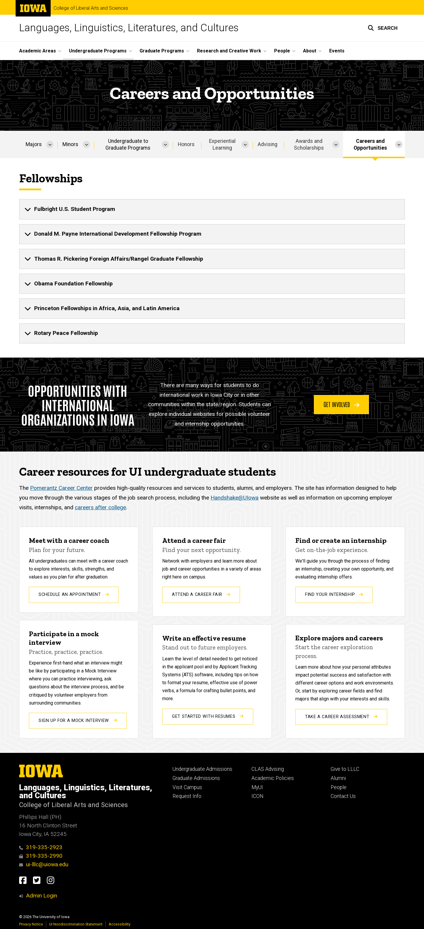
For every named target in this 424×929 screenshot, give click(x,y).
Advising (267, 144)
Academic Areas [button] (37, 51)
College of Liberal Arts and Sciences (91, 8)
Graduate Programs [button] (162, 51)
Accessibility (119, 924)
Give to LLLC (345, 769)
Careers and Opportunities (370, 144)
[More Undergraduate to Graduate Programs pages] (165, 144)
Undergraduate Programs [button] (98, 51)
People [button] (282, 51)
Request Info (187, 796)
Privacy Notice (31, 924)
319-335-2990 (40, 855)
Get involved (342, 404)
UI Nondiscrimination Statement (75, 924)
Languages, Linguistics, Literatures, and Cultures (128, 28)
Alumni (338, 778)
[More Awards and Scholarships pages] (336, 144)
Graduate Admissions (196, 778)
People (339, 787)
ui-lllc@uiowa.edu (43, 864)
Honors (186, 144)
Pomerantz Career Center (61, 488)
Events (336, 51)
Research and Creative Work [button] (229, 51)
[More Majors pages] (50, 144)
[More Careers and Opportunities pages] (399, 144)
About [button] (309, 51)
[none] (212, 209)
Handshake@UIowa (235, 497)
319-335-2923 (40, 847)
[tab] (212, 209)
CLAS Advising (267, 769)
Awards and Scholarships (309, 144)
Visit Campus (187, 787)
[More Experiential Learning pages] (245, 144)
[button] (382, 28)
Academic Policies (272, 778)
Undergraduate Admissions (202, 769)
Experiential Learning (222, 144)
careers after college (100, 507)
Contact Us (343, 796)
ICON (257, 796)
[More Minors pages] (86, 144)
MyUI (257, 787)
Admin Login (41, 895)
